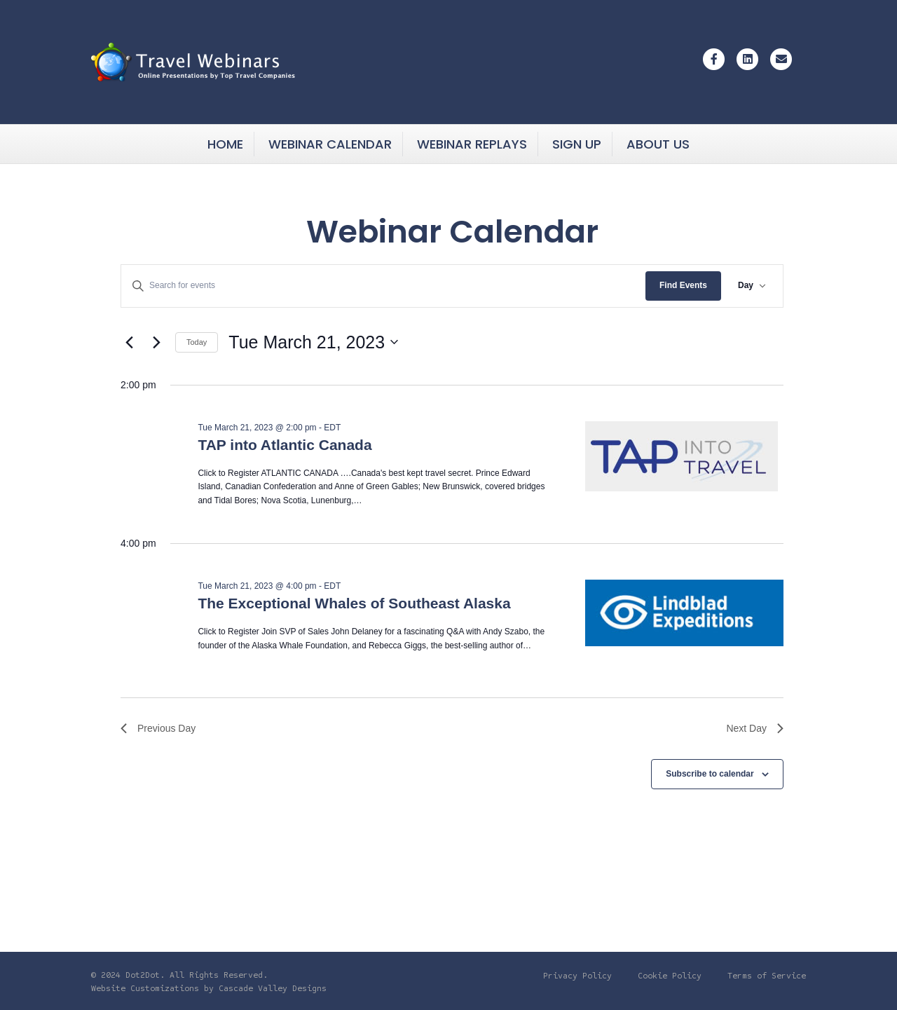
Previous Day (158, 728)
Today (196, 342)
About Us (658, 144)
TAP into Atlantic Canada (284, 445)
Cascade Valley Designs (273, 988)
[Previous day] (129, 342)
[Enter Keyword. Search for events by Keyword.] (383, 285)
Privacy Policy (577, 976)
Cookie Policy (669, 976)
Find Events (683, 285)
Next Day (754, 728)
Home (225, 144)
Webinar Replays (472, 144)
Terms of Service (766, 976)
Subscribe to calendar (709, 774)
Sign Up (576, 144)
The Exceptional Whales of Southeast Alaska (354, 603)
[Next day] (156, 342)
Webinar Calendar (330, 144)
